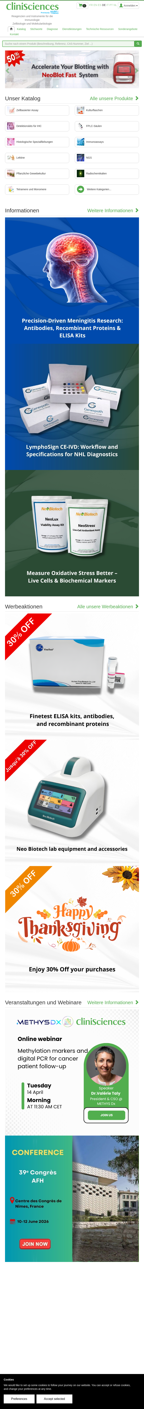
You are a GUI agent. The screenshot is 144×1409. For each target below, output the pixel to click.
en (95, 5)
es (99, 5)
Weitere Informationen (113, 210)
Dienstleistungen (72, 29)
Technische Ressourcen (100, 29)
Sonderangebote (127, 29)
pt (111, 5)
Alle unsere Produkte (114, 98)
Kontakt (14, 34)
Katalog (21, 29)
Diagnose (52, 29)
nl (115, 5)
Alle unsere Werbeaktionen (108, 606)
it (107, 5)
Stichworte (36, 29)
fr (91, 5)
